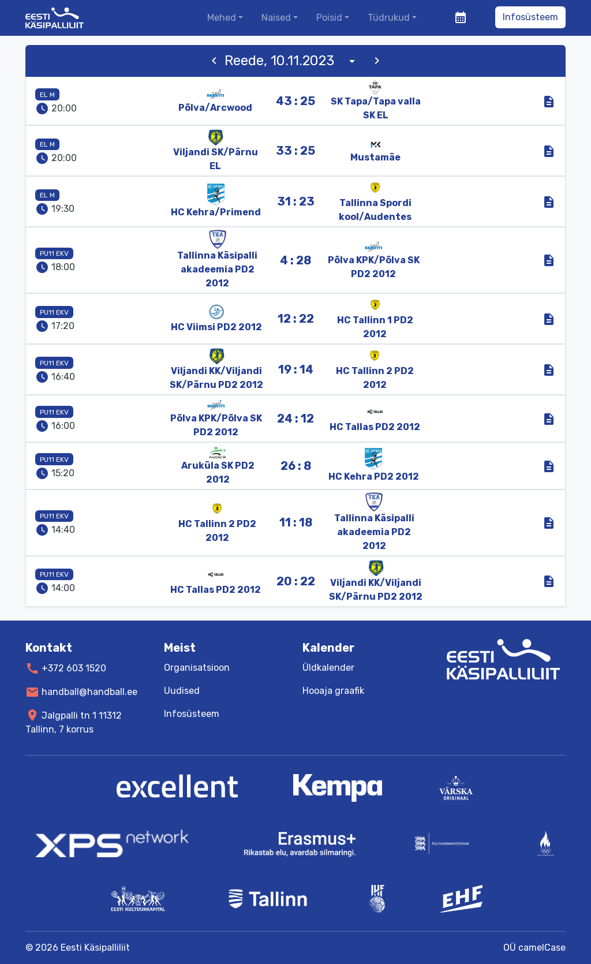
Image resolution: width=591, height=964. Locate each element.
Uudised (182, 690)
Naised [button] (276, 17)
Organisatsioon (197, 667)
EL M (47, 94)
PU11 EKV (54, 253)
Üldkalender (328, 667)
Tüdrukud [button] (389, 17)
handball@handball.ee (89, 691)
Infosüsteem (530, 17)
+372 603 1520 (74, 668)
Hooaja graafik (333, 690)
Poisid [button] (329, 17)
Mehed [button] (221, 17)
